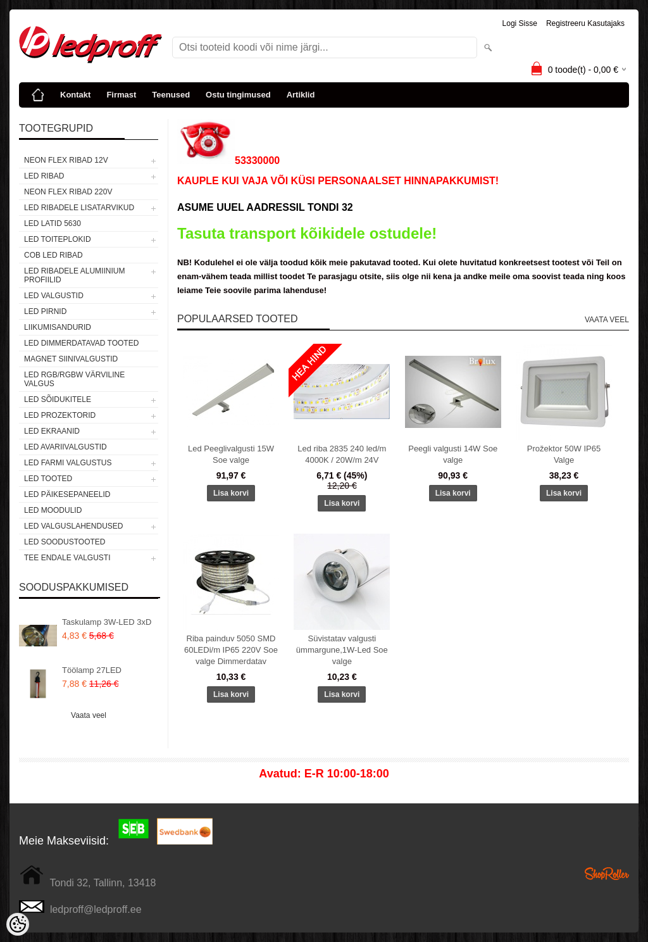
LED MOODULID (53, 510)
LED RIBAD (44, 176)
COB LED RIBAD (53, 255)
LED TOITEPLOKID (57, 239)
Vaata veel (88, 715)
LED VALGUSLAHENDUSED (73, 526)
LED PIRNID (45, 311)
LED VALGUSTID (54, 295)
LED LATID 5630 (52, 223)
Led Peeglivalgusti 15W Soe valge (231, 454)
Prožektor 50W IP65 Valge (564, 454)
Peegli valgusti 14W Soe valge (452, 454)
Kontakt (75, 94)
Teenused (171, 94)
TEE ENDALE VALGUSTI (67, 557)
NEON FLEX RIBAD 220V (68, 191)
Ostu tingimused (238, 94)
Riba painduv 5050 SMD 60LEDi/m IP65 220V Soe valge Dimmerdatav (231, 650)
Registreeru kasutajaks (585, 23)
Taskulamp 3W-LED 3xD (106, 622)
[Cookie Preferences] (17, 924)
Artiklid (301, 94)
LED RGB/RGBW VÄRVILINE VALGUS (74, 379)
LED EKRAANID (52, 431)
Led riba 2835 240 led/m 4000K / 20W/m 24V (341, 454)
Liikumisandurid (57, 327)
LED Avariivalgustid (65, 447)
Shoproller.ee (607, 873)
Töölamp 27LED (92, 670)
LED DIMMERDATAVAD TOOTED (81, 343)
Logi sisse (519, 23)
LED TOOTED (48, 478)
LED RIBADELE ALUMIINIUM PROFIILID (74, 275)
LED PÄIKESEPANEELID (67, 494)
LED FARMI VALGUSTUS (67, 462)
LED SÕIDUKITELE (57, 399)
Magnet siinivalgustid (71, 359)
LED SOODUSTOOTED (64, 541)
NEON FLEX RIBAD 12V (66, 160)
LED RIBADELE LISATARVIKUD (79, 207)
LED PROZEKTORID (60, 415)
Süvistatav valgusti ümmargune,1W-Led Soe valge (342, 650)
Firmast (121, 94)
